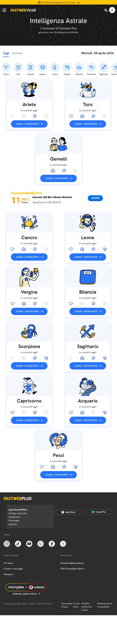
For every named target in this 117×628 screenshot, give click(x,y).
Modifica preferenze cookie (87, 590)
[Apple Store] (68, 495)
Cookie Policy (76, 589)
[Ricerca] (106, 10)
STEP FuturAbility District (72, 552)
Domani (17, 53)
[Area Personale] (112, 10)
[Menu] (4, 10)
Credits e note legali (13, 552)
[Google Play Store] (99, 495)
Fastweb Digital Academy (72, 547)
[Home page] (23, 10)
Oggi (6, 53)
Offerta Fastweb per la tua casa (59, 3)
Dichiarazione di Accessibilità (104, 589)
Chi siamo (8, 547)
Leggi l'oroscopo (27, 108)
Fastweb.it (8, 558)
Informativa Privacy (66, 589)
